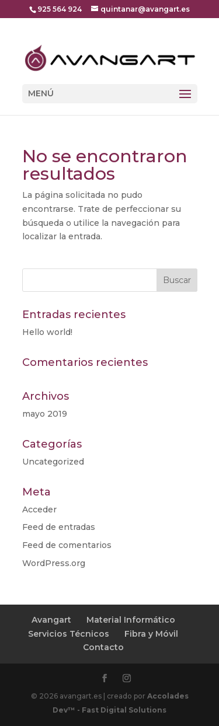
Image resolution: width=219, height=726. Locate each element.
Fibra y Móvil (151, 634)
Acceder (39, 509)
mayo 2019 (44, 414)
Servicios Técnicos (68, 634)
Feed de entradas (58, 527)
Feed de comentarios (67, 545)
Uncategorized (53, 461)
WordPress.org (53, 563)
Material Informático (130, 620)
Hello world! (47, 332)
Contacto (103, 647)
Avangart (51, 620)
